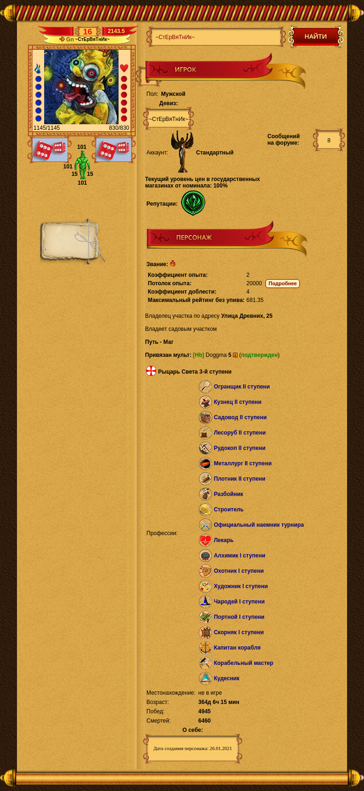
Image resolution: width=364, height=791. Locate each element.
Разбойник (228, 494)
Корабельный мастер (243, 663)
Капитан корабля (237, 647)
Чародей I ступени (239, 601)
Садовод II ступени (240, 417)
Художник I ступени (241, 586)
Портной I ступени (239, 617)
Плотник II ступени (239, 479)
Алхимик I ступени (239, 555)
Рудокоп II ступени (239, 448)
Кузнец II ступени (238, 402)
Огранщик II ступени (242, 386)
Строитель (229, 509)
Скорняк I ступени (239, 632)
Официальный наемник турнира (259, 525)
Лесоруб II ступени (240, 432)
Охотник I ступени (239, 571)
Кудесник (226, 678)
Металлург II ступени (242, 463)
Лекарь (223, 540)
